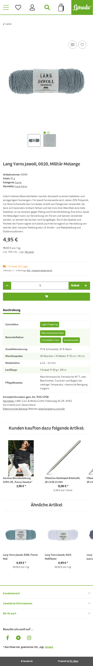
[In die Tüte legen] (6, 36)
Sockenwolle (71, 340)
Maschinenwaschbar (52, 333)
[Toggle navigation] (6, 7)
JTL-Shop (73, 661)
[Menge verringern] (7, 286)
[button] (46, 594)
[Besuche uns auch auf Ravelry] (18, 638)
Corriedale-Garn (50, 340)
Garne (18, 182)
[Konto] (33, 7)
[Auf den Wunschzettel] (82, 45)
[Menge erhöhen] (86, 286)
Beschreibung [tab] (11, 310)
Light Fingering (49, 324)
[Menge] (40, 286)
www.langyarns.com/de (51, 409)
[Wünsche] (19, 7)
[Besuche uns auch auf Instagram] (29, 638)
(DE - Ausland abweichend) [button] (39, 271)
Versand (29, 252)
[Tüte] (61, 7)
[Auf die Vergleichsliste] (73, 45)
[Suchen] (47, 7)
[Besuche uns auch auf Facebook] (7, 638)
